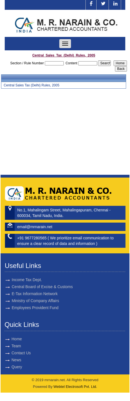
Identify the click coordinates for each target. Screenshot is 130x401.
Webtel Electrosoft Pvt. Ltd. (75, 387)
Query (12, 367)
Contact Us (16, 353)
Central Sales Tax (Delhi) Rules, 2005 (31, 85)
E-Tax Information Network (35, 289)
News (11, 360)
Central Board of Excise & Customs (42, 282)
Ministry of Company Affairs (35, 296)
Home (12, 339)
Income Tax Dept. (27, 275)
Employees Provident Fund (35, 303)
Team (11, 346)
